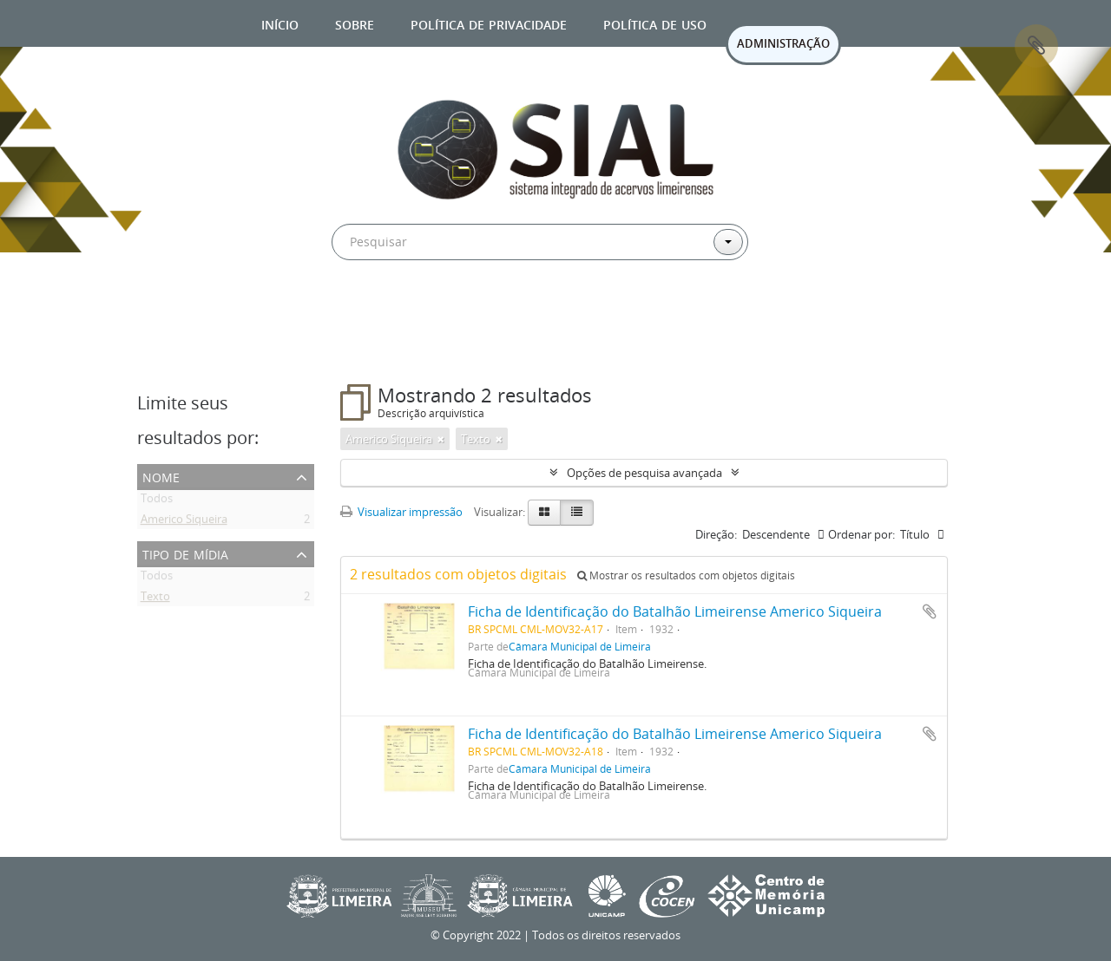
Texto (155, 599)
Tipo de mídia (185, 553)
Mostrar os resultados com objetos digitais (686, 575)
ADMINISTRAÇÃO (783, 43)
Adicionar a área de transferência (929, 611)
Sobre (354, 23)
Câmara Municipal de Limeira (580, 646)
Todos (157, 501)
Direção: (716, 534)
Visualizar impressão (401, 512)
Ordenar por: (861, 534)
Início (280, 23)
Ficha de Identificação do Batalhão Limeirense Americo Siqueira (675, 611)
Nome (161, 475)
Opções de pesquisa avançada (644, 472)
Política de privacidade (489, 23)
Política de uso (655, 23)
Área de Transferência (1036, 46)
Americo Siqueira (184, 522)
